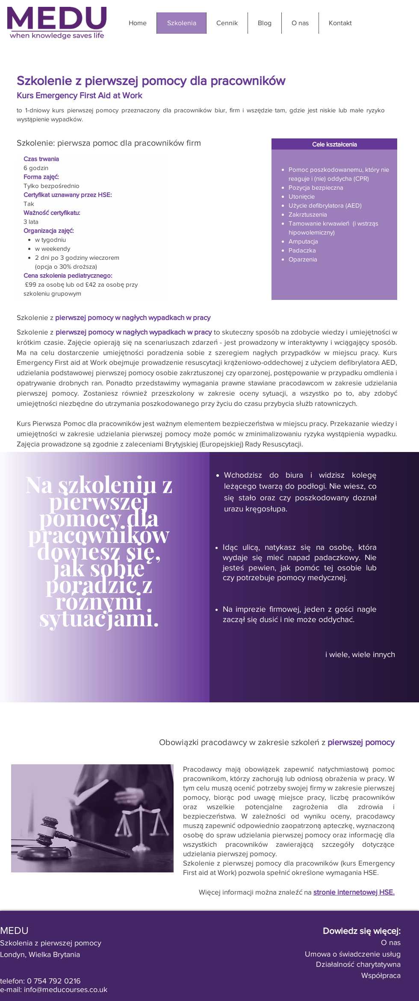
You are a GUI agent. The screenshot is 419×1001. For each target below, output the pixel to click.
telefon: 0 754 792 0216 (40, 981)
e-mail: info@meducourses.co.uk (53, 989)
